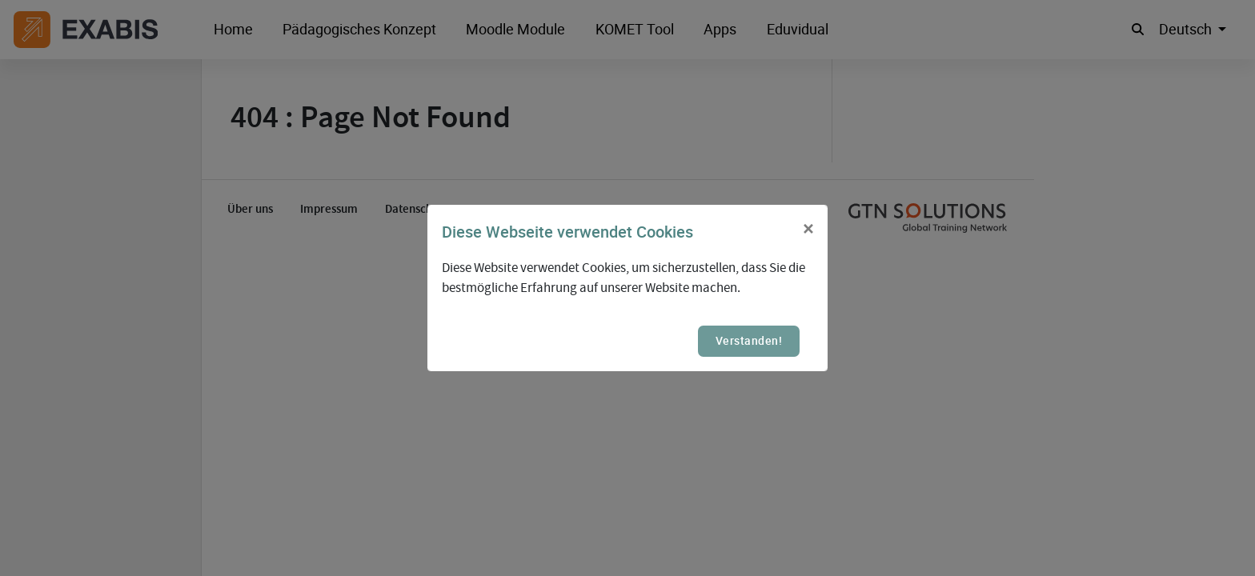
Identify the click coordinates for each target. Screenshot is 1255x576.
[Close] (808, 230)
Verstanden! (749, 340)
